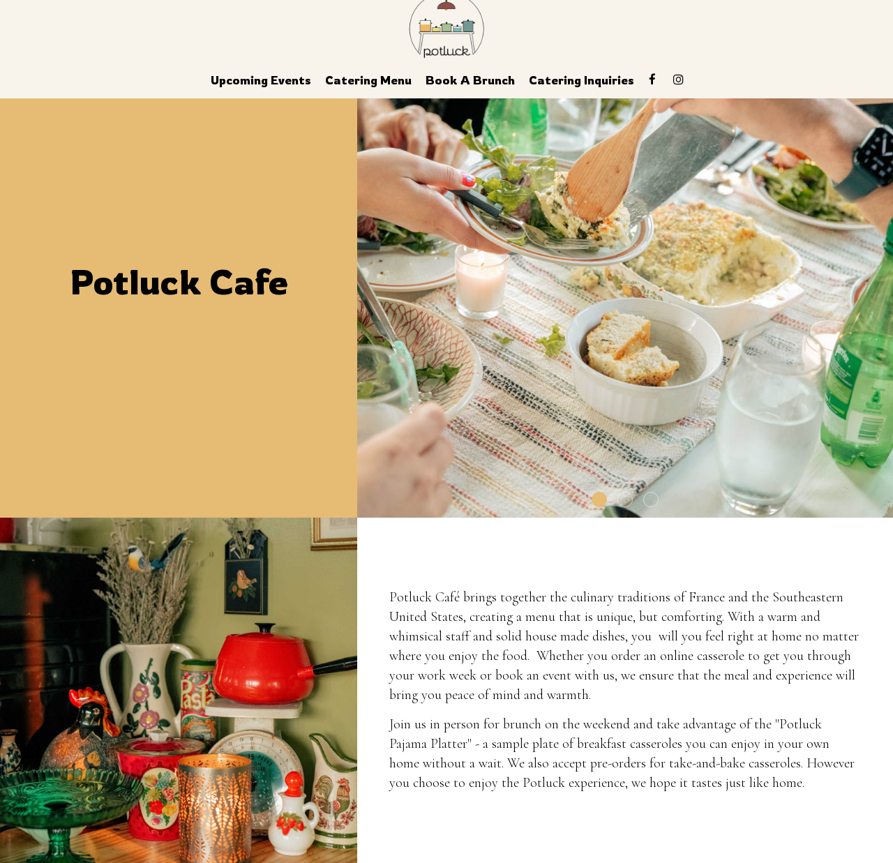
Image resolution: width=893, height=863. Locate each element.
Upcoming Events (261, 80)
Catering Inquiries (581, 80)
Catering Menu (368, 80)
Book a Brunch (470, 80)
